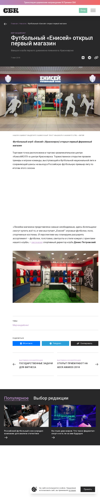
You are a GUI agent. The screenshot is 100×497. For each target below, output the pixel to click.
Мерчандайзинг (18, 33)
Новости (22, 24)
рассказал (37, 242)
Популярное (16, 398)
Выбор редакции (51, 398)
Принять (88, 489)
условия (72, 490)
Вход (83, 10)
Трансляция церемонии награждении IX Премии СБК (50, 2)
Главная (14, 24)
